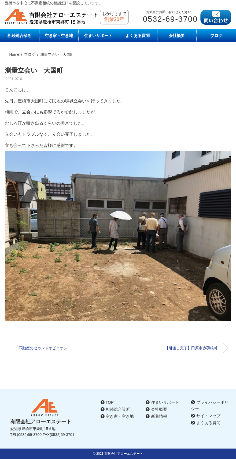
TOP (107, 402)
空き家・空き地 (59, 35)
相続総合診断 (20, 35)
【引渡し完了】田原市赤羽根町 (191, 348)
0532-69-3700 (170, 19)
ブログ (216, 35)
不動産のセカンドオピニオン (45, 348)
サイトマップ (205, 415)
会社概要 (177, 35)
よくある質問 (138, 35)
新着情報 (156, 416)
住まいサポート (98, 35)
